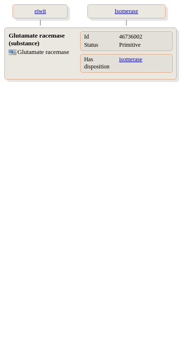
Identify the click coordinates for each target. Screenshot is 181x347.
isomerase (130, 59)
